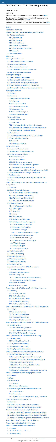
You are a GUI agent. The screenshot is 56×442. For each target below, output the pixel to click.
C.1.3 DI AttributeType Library (19, 317)
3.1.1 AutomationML (15, 38)
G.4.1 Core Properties (16, 391)
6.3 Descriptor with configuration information (22, 83)
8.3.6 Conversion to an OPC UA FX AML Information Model (28, 170)
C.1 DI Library (11, 309)
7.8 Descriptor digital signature (17, 138)
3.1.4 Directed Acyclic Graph (18, 46)
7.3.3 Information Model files (18, 106)
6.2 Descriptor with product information (20, 80)
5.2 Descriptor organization (16, 64)
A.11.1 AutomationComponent (19, 272)
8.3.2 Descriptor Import (17, 159)
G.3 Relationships (13, 381)
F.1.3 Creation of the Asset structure (21, 362)
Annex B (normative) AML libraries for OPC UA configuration (26, 288)
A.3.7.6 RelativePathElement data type (23, 240)
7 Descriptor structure (13, 91)
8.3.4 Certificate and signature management (23, 165)
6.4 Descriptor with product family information (23, 85)
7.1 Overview (11, 93)
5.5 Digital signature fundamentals (19, 72)
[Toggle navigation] (2, 2)
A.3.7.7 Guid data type (17, 243)
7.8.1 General (13, 141)
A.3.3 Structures (14, 211)
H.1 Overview (11, 402)
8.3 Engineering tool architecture (18, 154)
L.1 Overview (11, 428)
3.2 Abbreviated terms (14, 54)
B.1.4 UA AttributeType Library (19, 301)
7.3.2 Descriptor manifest (17, 104)
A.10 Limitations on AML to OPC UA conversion (23, 267)
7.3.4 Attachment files (16, 109)
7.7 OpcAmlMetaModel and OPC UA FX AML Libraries (25, 136)
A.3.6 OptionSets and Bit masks (19, 219)
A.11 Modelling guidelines (16, 269)
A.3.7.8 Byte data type (17, 246)
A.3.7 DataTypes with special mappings (22, 222)
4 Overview (9, 56)
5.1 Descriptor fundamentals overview (20, 61)
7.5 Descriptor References (16, 120)
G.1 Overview (11, 375)
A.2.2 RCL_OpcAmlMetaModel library (21, 195)
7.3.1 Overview (14, 101)
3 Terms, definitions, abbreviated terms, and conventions (25, 32)
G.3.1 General (13, 383)
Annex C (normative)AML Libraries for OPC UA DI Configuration (27, 307)
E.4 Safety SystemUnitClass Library (19, 349)
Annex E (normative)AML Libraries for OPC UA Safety (23, 336)
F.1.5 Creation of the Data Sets (19, 367)
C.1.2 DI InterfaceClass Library (19, 314)
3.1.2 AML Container (15, 40)
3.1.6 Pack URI (13, 51)
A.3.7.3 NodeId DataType (18, 230)
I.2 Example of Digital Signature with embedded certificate (27, 415)
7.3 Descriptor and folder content (18, 99)
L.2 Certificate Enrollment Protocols (19, 431)
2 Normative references (14, 30)
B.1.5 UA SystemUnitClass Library (20, 304)
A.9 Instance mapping (14, 264)
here (45, 16)
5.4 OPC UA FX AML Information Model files (21, 69)
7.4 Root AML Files (13, 117)
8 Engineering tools (12, 146)
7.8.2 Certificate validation (17, 144)
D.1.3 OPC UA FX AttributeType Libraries (22, 333)
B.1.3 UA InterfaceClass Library (19, 299)
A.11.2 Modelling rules (16, 275)
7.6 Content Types (13, 133)
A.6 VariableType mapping (16, 256)
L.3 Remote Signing (13, 434)
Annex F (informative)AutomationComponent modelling (24, 352)
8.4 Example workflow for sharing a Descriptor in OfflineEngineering (23, 174)
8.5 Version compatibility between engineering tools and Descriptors (26, 179)
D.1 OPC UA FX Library (14, 325)
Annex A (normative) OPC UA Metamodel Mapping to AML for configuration (26, 184)
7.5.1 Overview (14, 122)
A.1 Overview (11, 187)
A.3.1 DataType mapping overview (20, 206)
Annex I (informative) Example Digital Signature (22, 410)
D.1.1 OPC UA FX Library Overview (20, 328)
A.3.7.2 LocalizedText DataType (20, 227)
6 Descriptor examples (13, 75)
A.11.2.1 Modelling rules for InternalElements (25, 277)
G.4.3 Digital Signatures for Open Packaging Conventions (28, 397)
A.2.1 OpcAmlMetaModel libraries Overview (23, 193)
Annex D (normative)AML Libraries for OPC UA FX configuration (27, 322)
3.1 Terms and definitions (15, 35)
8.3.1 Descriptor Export (16, 157)
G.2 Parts (10, 378)
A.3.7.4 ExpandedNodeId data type (22, 235)
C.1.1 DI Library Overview (17, 312)
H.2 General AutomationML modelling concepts (23, 405)
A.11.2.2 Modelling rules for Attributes (23, 280)
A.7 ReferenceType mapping (16, 259)
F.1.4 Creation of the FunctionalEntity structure (24, 365)
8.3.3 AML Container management (20, 162)
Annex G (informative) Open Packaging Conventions (23, 373)
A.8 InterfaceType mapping (16, 261)
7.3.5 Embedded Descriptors (18, 112)
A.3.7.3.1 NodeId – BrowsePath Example (25, 232)
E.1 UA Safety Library (14, 338)
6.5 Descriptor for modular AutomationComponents (24, 88)
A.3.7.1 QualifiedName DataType (21, 224)
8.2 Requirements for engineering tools (20, 151)
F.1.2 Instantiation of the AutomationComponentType (27, 359)
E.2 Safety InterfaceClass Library (18, 344)
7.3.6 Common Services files (18, 114)
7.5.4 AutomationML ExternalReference (22, 130)
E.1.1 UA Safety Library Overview (20, 341)
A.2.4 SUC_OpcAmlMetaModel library (21, 201)
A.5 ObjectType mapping (15, 254)
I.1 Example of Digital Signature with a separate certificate (26, 412)
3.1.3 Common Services (17, 43)
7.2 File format (12, 96)
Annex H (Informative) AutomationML (18, 399)
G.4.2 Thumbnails (15, 394)
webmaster (41, 439)
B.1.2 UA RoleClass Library (17, 296)
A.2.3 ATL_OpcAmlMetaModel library (21, 198)
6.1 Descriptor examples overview (18, 77)
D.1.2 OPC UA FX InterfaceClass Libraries (22, 330)
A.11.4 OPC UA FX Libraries (18, 285)
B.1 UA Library (12, 291)
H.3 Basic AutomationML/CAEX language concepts (24, 407)
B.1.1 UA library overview (17, 293)
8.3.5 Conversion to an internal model (21, 167)
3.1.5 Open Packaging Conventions (20, 48)
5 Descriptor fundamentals (15, 59)
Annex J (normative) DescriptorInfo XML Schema (22, 420)
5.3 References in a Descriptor (17, 67)
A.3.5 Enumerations (15, 217)
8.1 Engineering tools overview (17, 149)
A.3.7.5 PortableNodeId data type (21, 238)
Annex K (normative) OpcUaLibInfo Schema (20, 423)
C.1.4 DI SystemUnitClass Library (20, 320)
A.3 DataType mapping (15, 203)
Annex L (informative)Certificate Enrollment (20, 426)
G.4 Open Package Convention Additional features (24, 389)
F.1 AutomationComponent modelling (20, 354)
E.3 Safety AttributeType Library (18, 346)
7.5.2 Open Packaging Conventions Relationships (25, 125)
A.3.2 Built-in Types (15, 209)
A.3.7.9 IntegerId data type (19, 248)
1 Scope (8, 27)
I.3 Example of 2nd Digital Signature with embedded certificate (28, 418)
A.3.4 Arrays (13, 214)
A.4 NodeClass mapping (15, 251)
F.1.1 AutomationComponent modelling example (25, 357)
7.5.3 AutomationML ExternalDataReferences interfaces (27, 128)
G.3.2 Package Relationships (18, 386)
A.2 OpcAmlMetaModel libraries (18, 190)
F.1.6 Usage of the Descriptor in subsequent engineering (28, 370)
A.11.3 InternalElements (17, 283)
